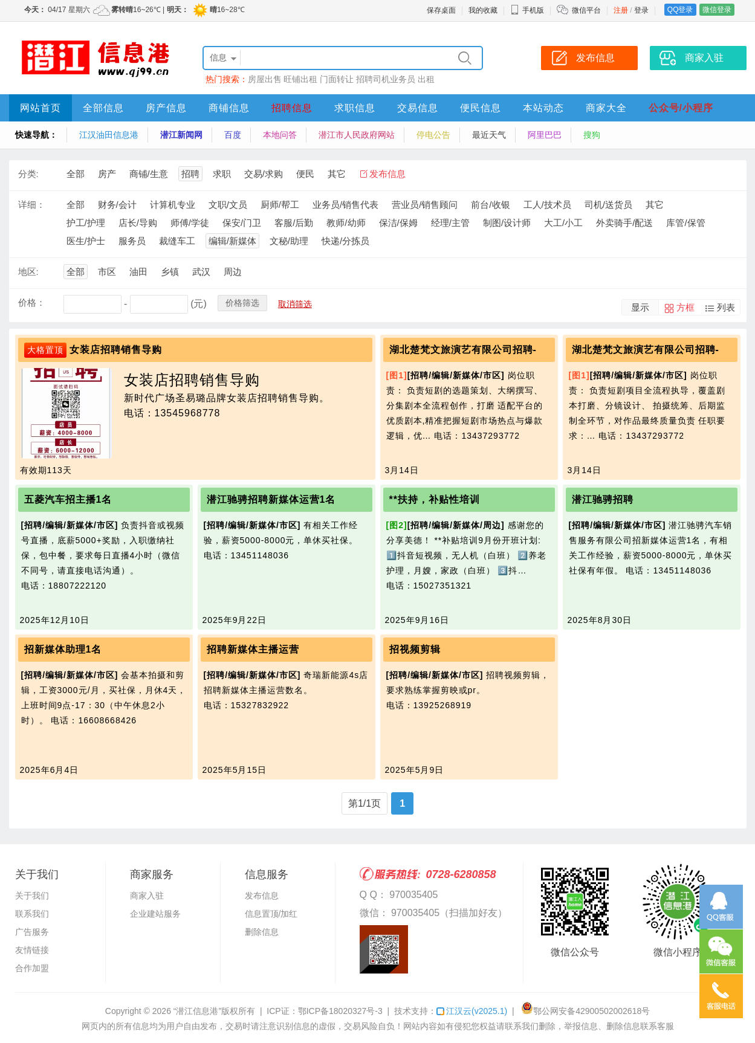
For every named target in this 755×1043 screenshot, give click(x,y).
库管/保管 (685, 223)
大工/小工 (563, 223)
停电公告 (433, 135)
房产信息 (166, 108)
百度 (232, 135)
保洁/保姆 (398, 223)
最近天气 (489, 135)
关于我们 (32, 895)
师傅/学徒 (189, 223)
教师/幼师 (345, 223)
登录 (641, 10)
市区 (107, 271)
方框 (685, 307)
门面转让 (337, 79)
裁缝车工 (177, 241)
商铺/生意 (148, 174)
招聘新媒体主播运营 (253, 649)
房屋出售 (265, 79)
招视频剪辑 (415, 649)
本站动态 (543, 108)
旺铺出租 (300, 79)
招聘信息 (292, 108)
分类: (28, 174)
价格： (31, 302)
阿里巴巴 (545, 135)
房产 (107, 174)
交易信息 (417, 108)
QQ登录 (680, 9)
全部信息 (103, 108)
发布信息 (387, 174)
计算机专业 (172, 204)
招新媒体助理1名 (63, 649)
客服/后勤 (293, 223)
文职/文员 (228, 204)
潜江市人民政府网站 (357, 135)
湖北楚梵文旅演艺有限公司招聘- (463, 349)
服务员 (132, 241)
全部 (75, 174)
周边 (233, 271)
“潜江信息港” (197, 1011)
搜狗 (591, 135)
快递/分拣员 (345, 241)
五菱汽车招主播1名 (68, 499)
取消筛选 (295, 304)
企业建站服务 (155, 914)
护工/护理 (85, 223)
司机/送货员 (608, 204)
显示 (640, 307)
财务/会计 (117, 204)
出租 (426, 79)
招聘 (190, 174)
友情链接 (32, 950)
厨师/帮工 (280, 204)
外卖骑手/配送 (624, 223)
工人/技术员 (547, 204)
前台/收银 (490, 204)
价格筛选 (242, 303)
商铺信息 (229, 108)
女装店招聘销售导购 (116, 349)
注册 (621, 10)
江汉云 (471, 1011)
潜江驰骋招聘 (602, 499)
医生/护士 (85, 241)
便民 (305, 174)
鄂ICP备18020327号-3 (340, 1011)
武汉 (201, 271)
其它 (337, 174)
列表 (726, 307)
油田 (138, 271)
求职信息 (354, 108)
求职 (222, 174)
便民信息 (480, 108)
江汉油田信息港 (108, 135)
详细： (31, 204)
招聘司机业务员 (385, 79)
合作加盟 (32, 968)
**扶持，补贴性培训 (434, 499)
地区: (28, 271)
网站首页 (40, 108)
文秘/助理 (289, 241)
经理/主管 (450, 223)
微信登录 (716, 9)
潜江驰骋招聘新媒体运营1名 (271, 499)
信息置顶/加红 (271, 914)
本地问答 (280, 135)
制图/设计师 (507, 223)
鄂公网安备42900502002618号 (585, 1011)
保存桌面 (441, 10)
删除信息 (262, 932)
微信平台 (586, 10)
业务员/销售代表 (345, 204)
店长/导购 (137, 223)
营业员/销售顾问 (425, 204)
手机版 (527, 10)
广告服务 (32, 932)
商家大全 (606, 108)
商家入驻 (147, 895)
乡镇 (170, 271)
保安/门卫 (241, 223)
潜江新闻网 (181, 135)
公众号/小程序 (681, 108)
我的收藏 (482, 10)
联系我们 (32, 914)
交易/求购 (263, 174)
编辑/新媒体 (232, 241)
